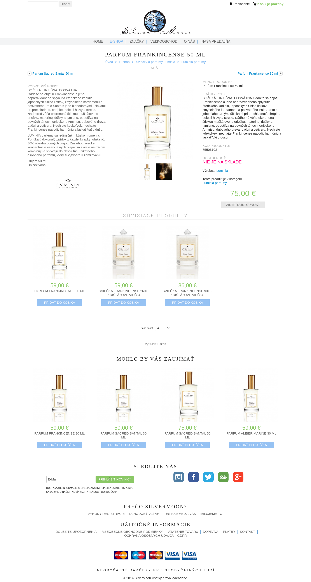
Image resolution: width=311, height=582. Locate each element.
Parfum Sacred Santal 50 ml (187, 435)
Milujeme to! (211, 513)
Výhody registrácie (106, 513)
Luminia (222, 170)
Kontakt (247, 531)
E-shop (124, 62)
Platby (229, 531)
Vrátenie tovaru (183, 531)
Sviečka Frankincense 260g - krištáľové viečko (123, 293)
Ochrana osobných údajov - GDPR (155, 535)
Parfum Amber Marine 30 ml (251, 433)
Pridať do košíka (59, 302)
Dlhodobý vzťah (144, 513)
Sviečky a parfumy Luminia (155, 62)
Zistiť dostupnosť (243, 205)
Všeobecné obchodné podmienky (132, 531)
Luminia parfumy (194, 62)
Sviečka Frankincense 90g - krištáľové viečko (187, 293)
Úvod (109, 62)
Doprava (210, 531)
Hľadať (66, 4)
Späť (155, 68)
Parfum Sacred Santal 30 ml (123, 435)
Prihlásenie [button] (242, 4)
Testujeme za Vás (180, 513)
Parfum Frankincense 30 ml (59, 291)
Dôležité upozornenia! (77, 531)
